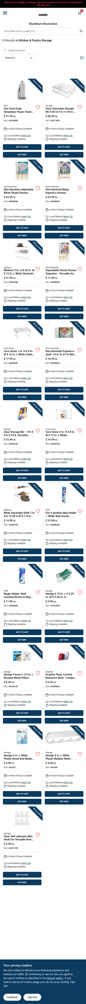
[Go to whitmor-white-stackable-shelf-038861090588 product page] (22, 523)
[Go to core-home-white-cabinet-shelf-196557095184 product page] (22, 361)
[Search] (81, 31)
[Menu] (5, 13)
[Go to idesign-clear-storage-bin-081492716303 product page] (22, 442)
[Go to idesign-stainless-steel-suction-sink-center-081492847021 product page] (64, 604)
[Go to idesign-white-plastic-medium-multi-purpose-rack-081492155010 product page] (64, 766)
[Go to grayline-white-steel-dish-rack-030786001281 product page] (64, 685)
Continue (12, 997)
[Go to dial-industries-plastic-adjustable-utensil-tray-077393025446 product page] (22, 200)
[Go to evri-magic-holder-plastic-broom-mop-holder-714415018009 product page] (22, 604)
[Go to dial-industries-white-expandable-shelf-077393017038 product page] (64, 361)
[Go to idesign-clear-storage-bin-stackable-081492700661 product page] (64, 119)
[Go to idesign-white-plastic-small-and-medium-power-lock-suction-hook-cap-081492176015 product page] (22, 766)
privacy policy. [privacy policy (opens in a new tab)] (55, 978)
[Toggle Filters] (82, 58)
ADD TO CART (22, 147)
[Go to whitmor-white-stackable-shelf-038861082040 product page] (22, 281)
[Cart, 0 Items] (79, 13)
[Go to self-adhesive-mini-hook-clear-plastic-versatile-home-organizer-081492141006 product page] (22, 847)
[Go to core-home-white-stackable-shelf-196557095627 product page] (64, 442)
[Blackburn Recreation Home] (43, 15)
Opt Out (32, 997)
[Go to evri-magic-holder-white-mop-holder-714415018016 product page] (64, 523)
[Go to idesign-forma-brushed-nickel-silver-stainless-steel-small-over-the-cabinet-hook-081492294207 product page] (22, 685)
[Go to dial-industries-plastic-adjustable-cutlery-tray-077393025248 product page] (64, 200)
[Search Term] (43, 31)
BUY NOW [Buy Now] (22, 155)
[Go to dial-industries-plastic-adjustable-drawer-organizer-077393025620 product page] (64, 281)
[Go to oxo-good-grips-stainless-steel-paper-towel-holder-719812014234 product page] (22, 119)
